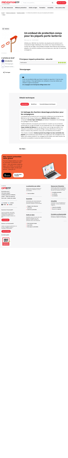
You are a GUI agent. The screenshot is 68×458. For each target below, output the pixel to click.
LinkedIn (11, 203)
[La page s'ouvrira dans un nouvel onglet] (61, 2)
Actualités (54, 201)
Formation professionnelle (58, 214)
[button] (61, 2)
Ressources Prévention (57, 186)
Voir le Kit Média (6, 231)
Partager (6, 72)
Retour (4, 14)
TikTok (3, 204)
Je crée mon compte (18, 175)
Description (24, 104)
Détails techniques (10, 67)
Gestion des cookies (11, 198)
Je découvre (7, 175)
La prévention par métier (33, 186)
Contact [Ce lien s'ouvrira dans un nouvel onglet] (3, 196)
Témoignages (9, 64)
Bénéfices (34, 104)
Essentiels (29, 198)
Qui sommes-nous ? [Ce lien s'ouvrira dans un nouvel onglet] (5, 191)
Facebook (4, 203)
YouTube (9, 204)
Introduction (8, 61)
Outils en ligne (30, 214)
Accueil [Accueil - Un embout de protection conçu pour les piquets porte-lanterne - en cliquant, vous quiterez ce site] (3, 12)
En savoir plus (5, 220)
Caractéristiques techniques (47, 104)
